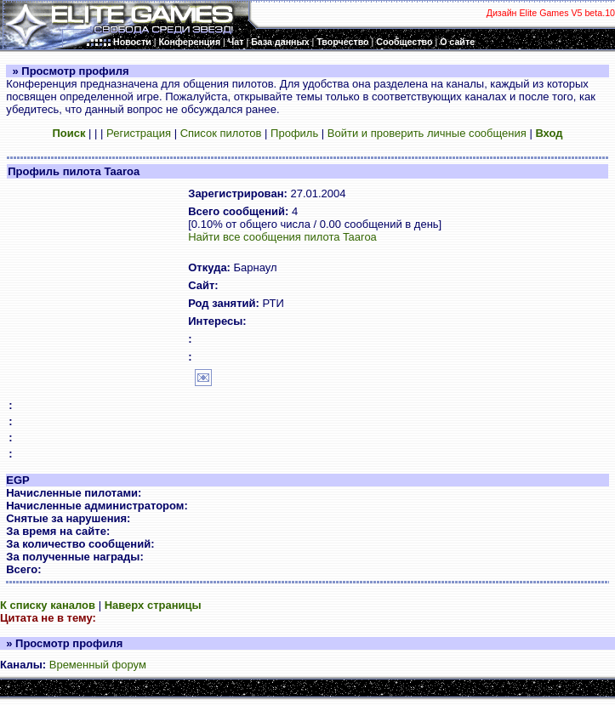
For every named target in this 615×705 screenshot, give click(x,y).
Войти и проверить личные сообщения (427, 133)
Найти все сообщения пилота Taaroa (282, 236)
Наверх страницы (153, 605)
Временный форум (97, 664)
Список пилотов (221, 133)
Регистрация (138, 133)
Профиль (294, 133)
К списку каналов (47, 605)
